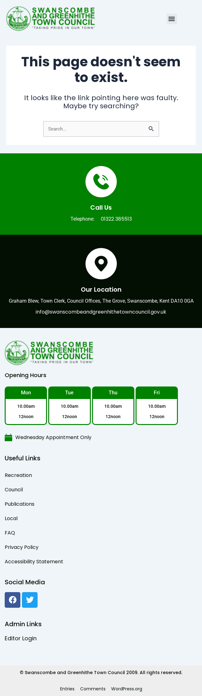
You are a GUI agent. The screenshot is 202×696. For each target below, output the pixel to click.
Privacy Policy (22, 547)
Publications (19, 504)
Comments (93, 689)
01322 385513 (116, 219)
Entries (67, 689)
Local (11, 518)
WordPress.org (126, 689)
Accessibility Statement (34, 561)
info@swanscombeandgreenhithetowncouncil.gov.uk (101, 311)
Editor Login (21, 638)
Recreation (18, 475)
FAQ (10, 532)
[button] (172, 19)
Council (14, 489)
